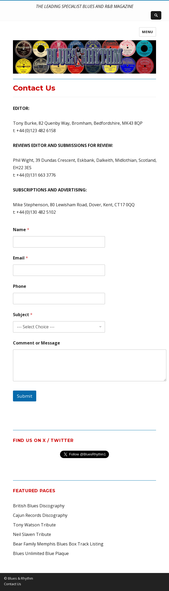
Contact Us (12, 583)
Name (21, 229)
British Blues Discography (39, 506)
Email (20, 258)
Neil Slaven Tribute (32, 534)
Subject (23, 314)
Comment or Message (36, 343)
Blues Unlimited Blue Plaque (41, 553)
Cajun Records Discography (40, 515)
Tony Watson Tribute (34, 525)
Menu (147, 31)
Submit (24, 396)
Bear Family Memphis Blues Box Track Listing (58, 544)
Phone (19, 286)
